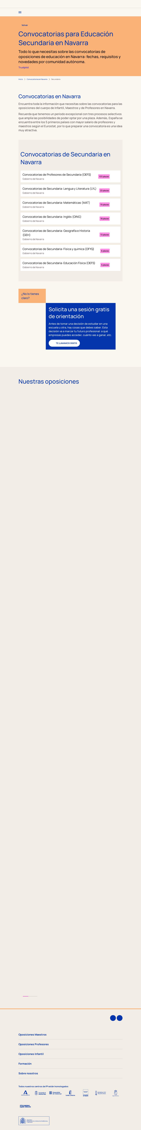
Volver (23, 25)
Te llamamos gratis (64, 343)
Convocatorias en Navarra (37, 79)
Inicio (20, 79)
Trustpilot (23, 67)
